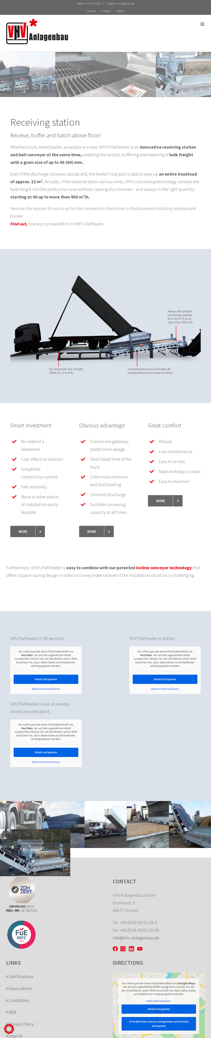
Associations (20, 988)
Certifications (21, 976)
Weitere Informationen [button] (46, 689)
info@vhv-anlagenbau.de (120, 3)
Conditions (19, 1000)
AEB (12, 1012)
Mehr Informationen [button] (159, 1001)
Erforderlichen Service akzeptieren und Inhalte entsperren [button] (159, 1024)
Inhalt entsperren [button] (46, 679)
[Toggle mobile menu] (202, 24)
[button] (9, 1029)
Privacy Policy (21, 1024)
